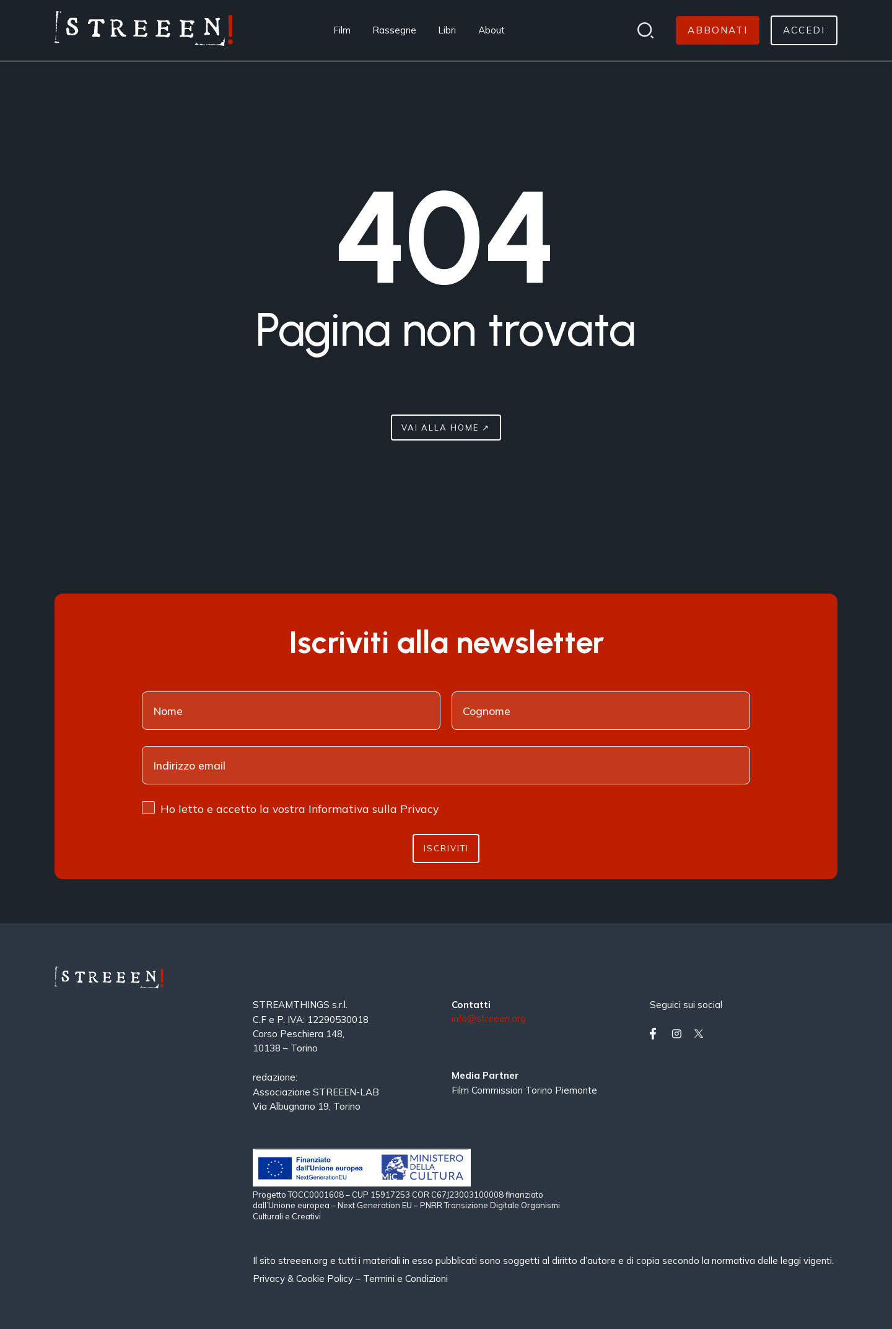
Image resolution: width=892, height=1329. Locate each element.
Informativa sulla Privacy (373, 808)
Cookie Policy (324, 1278)
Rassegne (394, 30)
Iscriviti (446, 848)
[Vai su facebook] (658, 1034)
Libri (447, 30)
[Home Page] (144, 30)
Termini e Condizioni (405, 1278)
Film (342, 30)
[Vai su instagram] (679, 1033)
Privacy (270, 1278)
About (491, 30)
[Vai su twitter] (702, 1033)
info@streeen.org (489, 1019)
